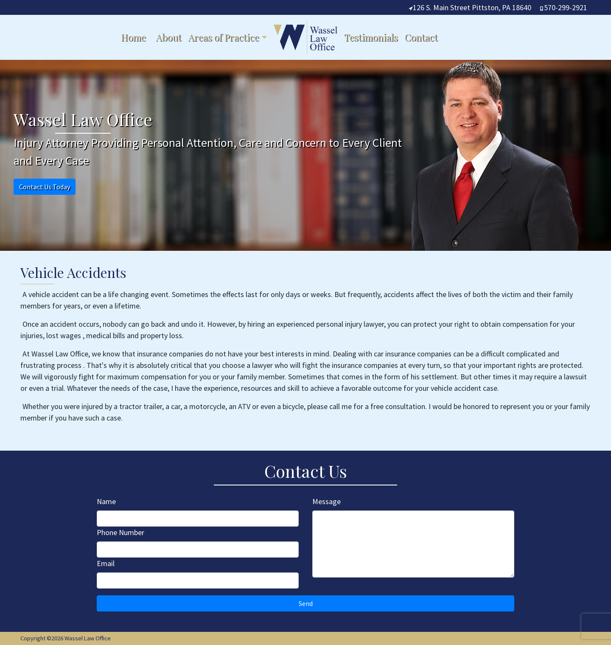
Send (306, 603)
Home (133, 37)
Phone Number (120, 532)
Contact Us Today (44, 186)
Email (106, 563)
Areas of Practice (223, 37)
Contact (421, 37)
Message (326, 501)
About (169, 37)
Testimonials (371, 37)
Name (106, 501)
